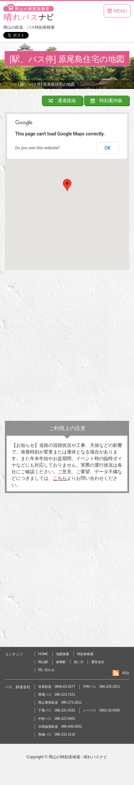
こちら (60, 478)
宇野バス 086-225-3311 (101, 686)
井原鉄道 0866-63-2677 (56, 686)
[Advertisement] (67, 347)
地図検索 (62, 654)
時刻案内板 (106, 100)
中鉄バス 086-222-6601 (56, 718)
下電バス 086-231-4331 (56, 710)
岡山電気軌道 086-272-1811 (60, 702)
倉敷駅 (61, 662)
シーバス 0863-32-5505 (101, 710)
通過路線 (62, 100)
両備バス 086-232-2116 (56, 734)
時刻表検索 (85, 654)
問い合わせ (46, 670)
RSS (125, 673)
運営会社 (97, 662)
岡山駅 (43, 662)
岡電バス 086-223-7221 (56, 694)
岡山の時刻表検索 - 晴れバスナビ (78, 757)
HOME (43, 654)
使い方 (79, 662)
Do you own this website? (37, 148)
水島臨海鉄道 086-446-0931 (60, 726)
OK (108, 148)
